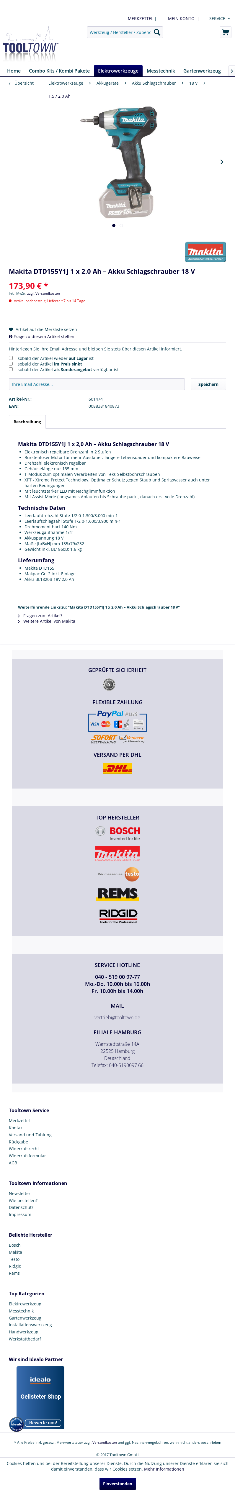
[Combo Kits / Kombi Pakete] (59, 70)
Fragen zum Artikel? (40, 615)
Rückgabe (18, 1142)
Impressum (20, 1214)
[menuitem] (182, 18)
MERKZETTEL (140, 18)
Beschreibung (27, 422)
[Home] (14, 70)
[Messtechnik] (161, 70)
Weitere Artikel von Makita (46, 621)
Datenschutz (21, 1207)
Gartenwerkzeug (25, 1318)
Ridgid (15, 1266)
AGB (13, 1163)
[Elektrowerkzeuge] (118, 70)
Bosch (15, 1245)
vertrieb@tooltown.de (117, 1017)
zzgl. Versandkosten (43, 293)
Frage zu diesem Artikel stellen (41, 336)
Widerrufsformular (27, 1155)
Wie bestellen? (23, 1200)
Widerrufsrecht (24, 1148)
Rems (14, 1273)
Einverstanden (117, 1484)
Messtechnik (21, 1311)
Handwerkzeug (23, 1332)
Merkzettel (19, 1120)
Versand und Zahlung (30, 1135)
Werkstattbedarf (25, 1339)
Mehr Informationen (164, 1469)
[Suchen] (157, 32)
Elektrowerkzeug (25, 1304)
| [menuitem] (142, 18)
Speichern (208, 384)
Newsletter (19, 1193)
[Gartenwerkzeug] (202, 70)
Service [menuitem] (217, 18)
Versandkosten (104, 1442)
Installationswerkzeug (30, 1325)
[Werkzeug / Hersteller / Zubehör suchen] (125, 32)
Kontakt (16, 1127)
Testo (14, 1259)
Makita (15, 1252)
